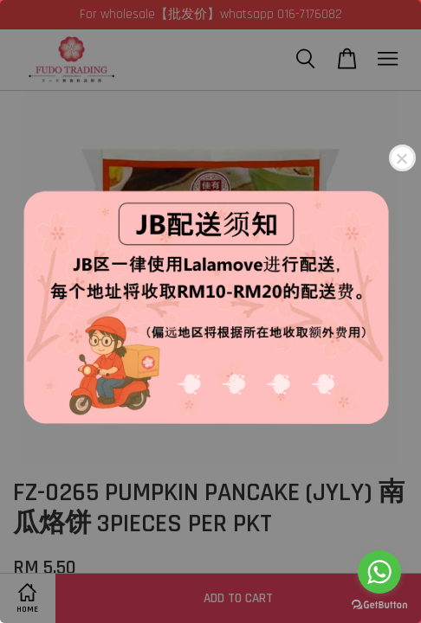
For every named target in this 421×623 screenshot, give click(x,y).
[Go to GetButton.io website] (379, 605)
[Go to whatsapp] (379, 572)
